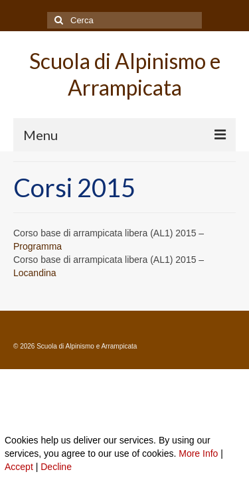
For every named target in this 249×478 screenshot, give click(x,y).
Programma (37, 246)
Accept (19, 466)
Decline (56, 466)
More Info (198, 453)
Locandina (34, 273)
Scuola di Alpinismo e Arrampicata (124, 74)
